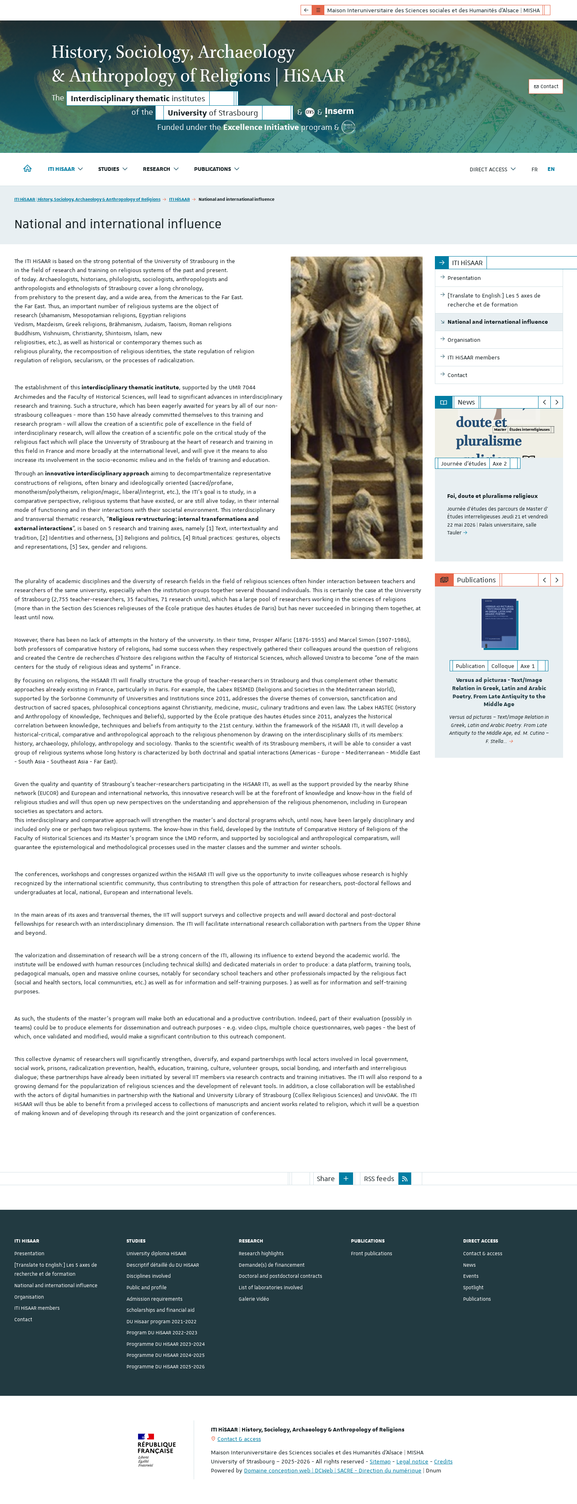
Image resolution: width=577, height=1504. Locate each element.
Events (471, 1276)
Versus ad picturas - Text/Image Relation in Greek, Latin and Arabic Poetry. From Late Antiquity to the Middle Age (499, 692)
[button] (346, 1178)
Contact (546, 86)
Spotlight (473, 1287)
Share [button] (326, 1178)
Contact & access (482, 1253)
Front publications (371, 1253)
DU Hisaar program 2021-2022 (162, 1321)
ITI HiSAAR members (37, 1308)
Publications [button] (217, 169)
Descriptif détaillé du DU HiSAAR (163, 1265)
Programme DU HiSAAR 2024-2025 (166, 1355)
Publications (477, 1299)
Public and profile (147, 1287)
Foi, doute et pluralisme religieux (492, 496)
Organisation (29, 1297)
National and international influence (55, 1285)
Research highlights (261, 1253)
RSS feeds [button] (379, 1178)
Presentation (29, 1253)
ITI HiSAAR (179, 198)
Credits (443, 1461)
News (469, 1265)
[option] (499, 485)
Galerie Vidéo (254, 1299)
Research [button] (161, 169)
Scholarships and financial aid (161, 1310)
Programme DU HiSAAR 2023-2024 (166, 1344)
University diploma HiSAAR (156, 1253)
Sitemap (380, 1461)
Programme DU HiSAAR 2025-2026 (166, 1366)
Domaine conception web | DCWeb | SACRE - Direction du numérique (332, 1470)
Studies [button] (113, 169)
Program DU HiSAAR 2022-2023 (162, 1332)
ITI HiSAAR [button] (66, 169)
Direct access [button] (493, 169)
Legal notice (412, 1461)
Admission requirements (155, 1299)
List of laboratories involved (271, 1287)
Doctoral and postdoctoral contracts (280, 1276)
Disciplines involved (149, 1276)
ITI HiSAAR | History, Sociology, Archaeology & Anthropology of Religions (87, 198)
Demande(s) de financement (272, 1265)
